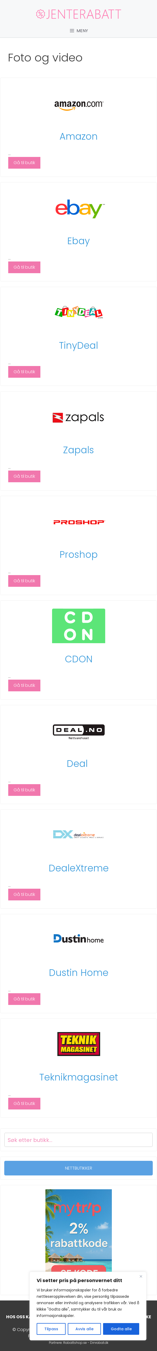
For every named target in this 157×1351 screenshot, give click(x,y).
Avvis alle (84, 1329)
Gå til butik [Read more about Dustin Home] (24, 999)
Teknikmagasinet (78, 1077)
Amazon (79, 136)
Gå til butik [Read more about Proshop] (24, 581)
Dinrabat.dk (99, 1342)
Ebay (78, 240)
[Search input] (72, 1140)
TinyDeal (78, 345)
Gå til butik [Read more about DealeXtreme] (24, 894)
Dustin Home (78, 972)
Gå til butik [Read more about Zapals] (24, 476)
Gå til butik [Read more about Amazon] (24, 163)
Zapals (78, 449)
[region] (87, 1306)
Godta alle (121, 1329)
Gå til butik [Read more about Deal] (24, 790)
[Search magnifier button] (145, 1139)
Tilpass (51, 1329)
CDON (78, 659)
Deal (78, 763)
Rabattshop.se (75, 1342)
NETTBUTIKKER (78, 1168)
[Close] (141, 1276)
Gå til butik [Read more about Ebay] (24, 267)
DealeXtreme (79, 868)
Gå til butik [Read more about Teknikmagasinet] (24, 1103)
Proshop (79, 554)
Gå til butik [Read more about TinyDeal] (24, 372)
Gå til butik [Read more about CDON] (24, 685)
